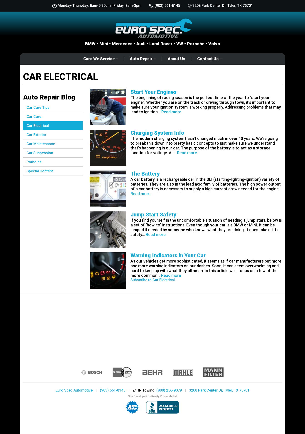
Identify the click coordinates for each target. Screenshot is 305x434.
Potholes (34, 162)
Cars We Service (100, 59)
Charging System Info (157, 133)
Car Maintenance (41, 144)
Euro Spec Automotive (74, 390)
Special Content (40, 171)
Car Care (34, 116)
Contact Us (209, 59)
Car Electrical (38, 126)
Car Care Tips (38, 107)
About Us (176, 59)
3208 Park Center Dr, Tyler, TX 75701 (219, 390)
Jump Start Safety (153, 214)
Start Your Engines (153, 92)
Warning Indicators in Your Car (168, 255)
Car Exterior (36, 135)
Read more (171, 111)
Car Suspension (40, 153)
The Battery (145, 174)
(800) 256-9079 (169, 390)
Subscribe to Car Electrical (152, 280)
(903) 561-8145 (164, 5)
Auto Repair (143, 59)
